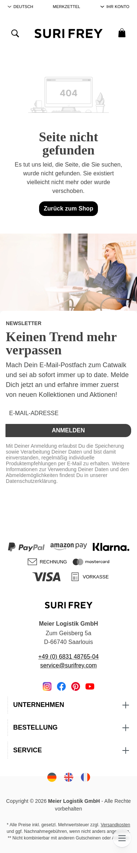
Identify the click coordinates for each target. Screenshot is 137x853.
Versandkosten (115, 824)
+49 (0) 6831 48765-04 (68, 656)
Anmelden (68, 430)
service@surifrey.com (68, 665)
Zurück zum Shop (69, 208)
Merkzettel (66, 6)
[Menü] (122, 838)
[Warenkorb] (122, 32)
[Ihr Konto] (115, 6)
